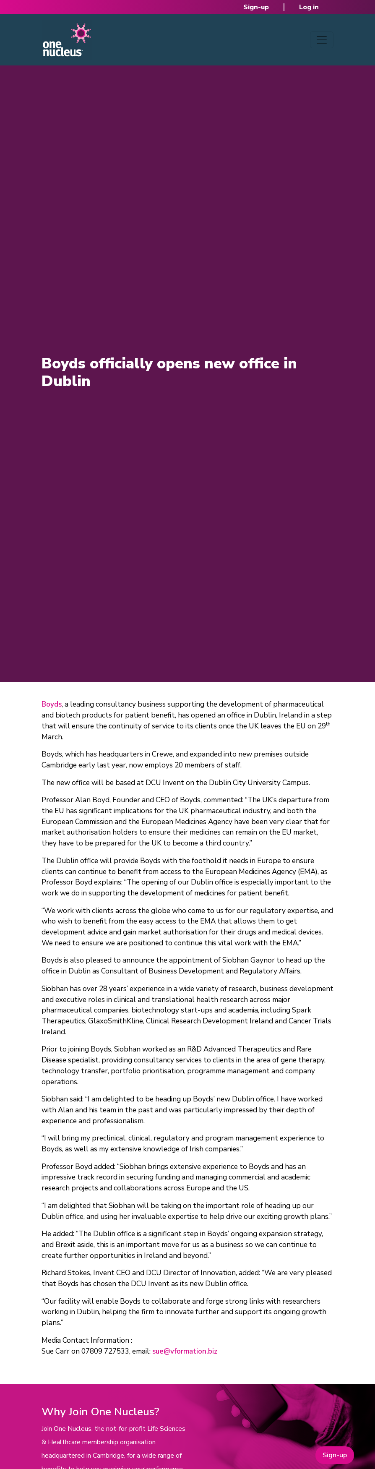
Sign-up (256, 7)
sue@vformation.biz (184, 1351)
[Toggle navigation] (321, 39)
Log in (309, 7)
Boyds (52, 704)
